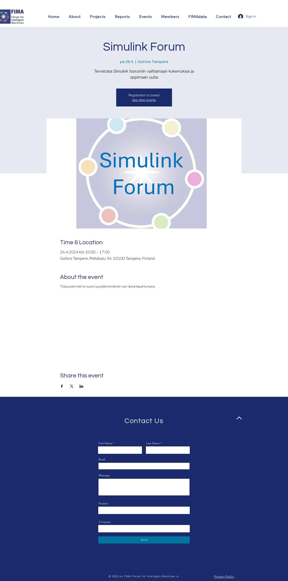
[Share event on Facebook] (62, 386)
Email (102, 459)
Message (104, 475)
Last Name (153, 443)
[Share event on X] (72, 386)
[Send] (144, 540)
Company (105, 521)
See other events (144, 100)
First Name (105, 443)
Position (103, 503)
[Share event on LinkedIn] (81, 386)
